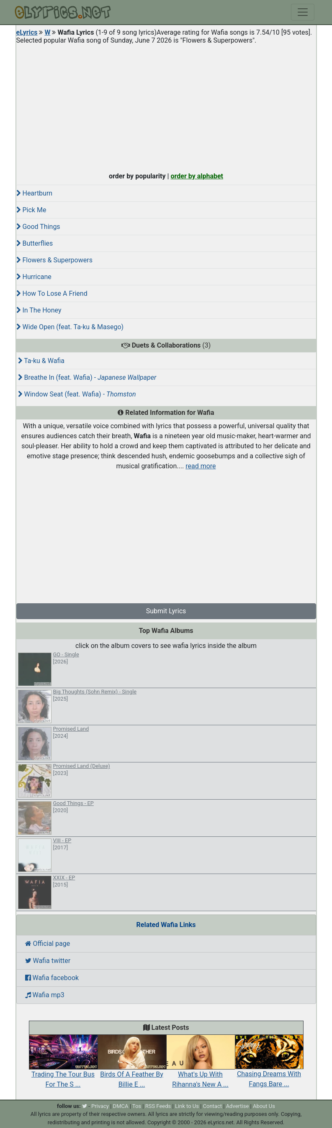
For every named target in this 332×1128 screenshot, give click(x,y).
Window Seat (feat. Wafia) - (77, 394)
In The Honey (39, 310)
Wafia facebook (52, 978)
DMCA (121, 1106)
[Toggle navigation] (302, 12)
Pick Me (31, 210)
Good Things (38, 227)
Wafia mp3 (44, 995)
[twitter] (84, 1106)
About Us (264, 1106)
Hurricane (33, 277)
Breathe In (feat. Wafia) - (87, 377)
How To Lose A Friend (52, 293)
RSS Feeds (158, 1106)
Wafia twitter (48, 961)
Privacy (100, 1106)
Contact (212, 1106)
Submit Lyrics (166, 611)
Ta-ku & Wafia (41, 361)
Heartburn (34, 193)
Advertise (237, 1106)
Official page (47, 944)
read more (200, 466)
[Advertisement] (166, 106)
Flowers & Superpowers (54, 260)
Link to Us (187, 1106)
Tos (136, 1106)
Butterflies (34, 243)
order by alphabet (196, 176)
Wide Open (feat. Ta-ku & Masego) (70, 327)
